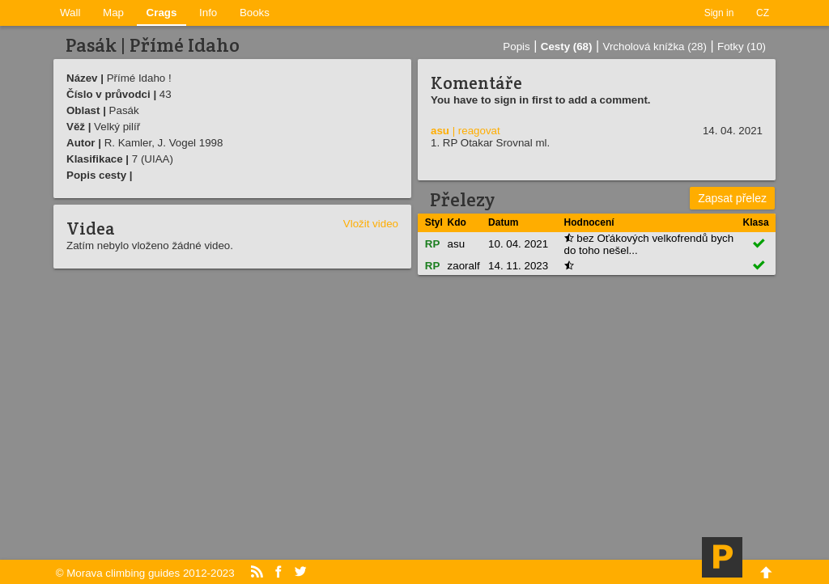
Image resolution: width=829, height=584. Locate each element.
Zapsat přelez (732, 198)
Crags (162, 12)
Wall (70, 12)
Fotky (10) (741, 46)
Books (255, 12)
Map (113, 12)
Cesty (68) (567, 46)
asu (440, 131)
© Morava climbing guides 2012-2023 (145, 573)
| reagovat (476, 131)
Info (208, 12)
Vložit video (370, 224)
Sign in (719, 13)
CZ (762, 13)
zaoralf (464, 266)
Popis (516, 46)
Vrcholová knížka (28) (655, 46)
